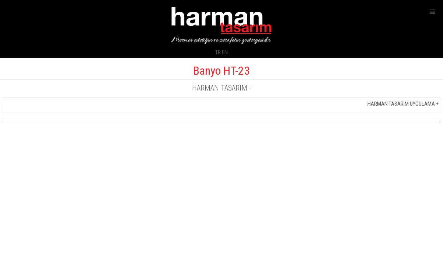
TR (218, 52)
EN (225, 52)
